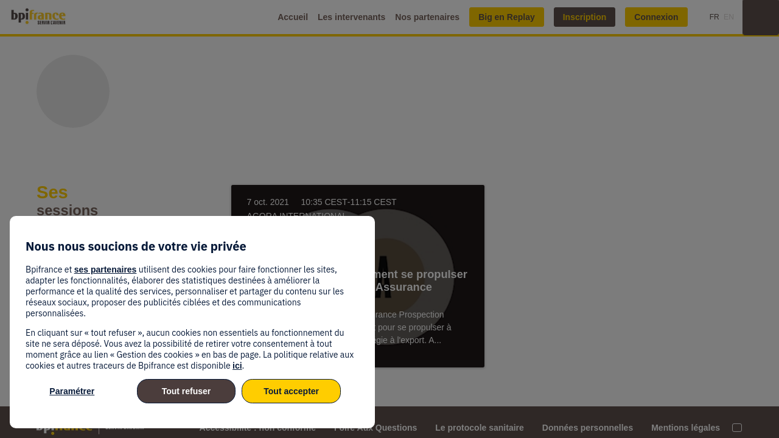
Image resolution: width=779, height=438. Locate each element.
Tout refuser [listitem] (186, 391)
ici (237, 365)
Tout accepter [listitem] (291, 391)
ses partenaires (105, 269)
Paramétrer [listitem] (71, 391)
